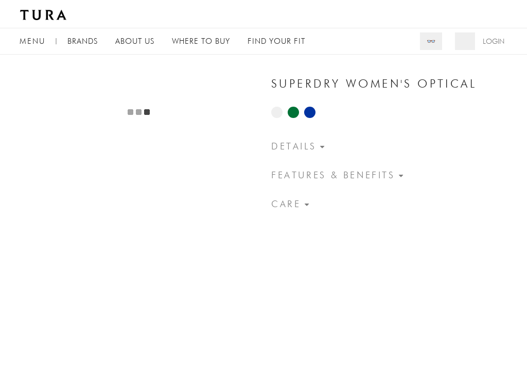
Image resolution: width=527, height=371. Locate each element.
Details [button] (293, 146)
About (134, 41)
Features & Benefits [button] (333, 175)
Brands (82, 41)
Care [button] (286, 204)
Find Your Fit (276, 41)
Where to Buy (201, 41)
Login (493, 41)
